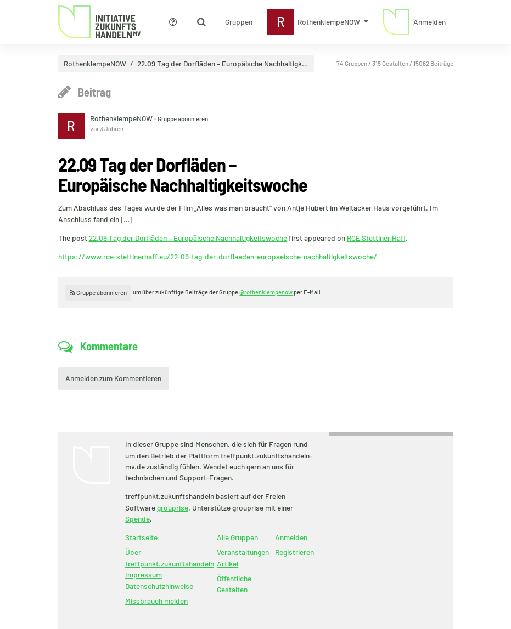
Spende (137, 518)
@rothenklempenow (266, 292)
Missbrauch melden (156, 600)
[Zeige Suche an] (201, 22)
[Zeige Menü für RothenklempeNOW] (318, 22)
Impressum (143, 574)
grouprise (172, 507)
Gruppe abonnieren (183, 118)
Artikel (227, 563)
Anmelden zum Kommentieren (113, 378)
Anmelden (291, 537)
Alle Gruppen (237, 537)
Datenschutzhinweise (159, 586)
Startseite (141, 537)
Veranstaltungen (243, 552)
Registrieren (294, 552)
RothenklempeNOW (95, 63)
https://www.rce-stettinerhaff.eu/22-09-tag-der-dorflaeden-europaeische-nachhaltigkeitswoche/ (217, 256)
